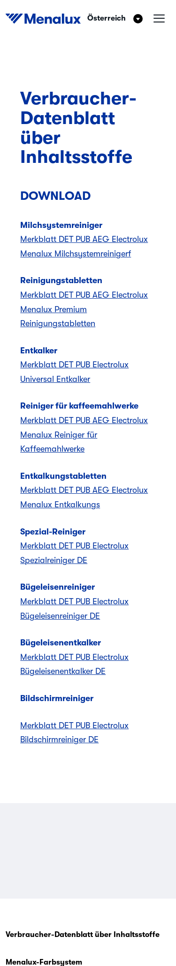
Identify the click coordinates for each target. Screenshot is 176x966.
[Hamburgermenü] (159, 18)
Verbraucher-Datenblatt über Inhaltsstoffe (83, 934)
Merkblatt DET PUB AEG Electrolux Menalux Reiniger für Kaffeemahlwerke (84, 435)
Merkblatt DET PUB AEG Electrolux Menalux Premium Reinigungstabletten (84, 309)
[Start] (43, 19)
